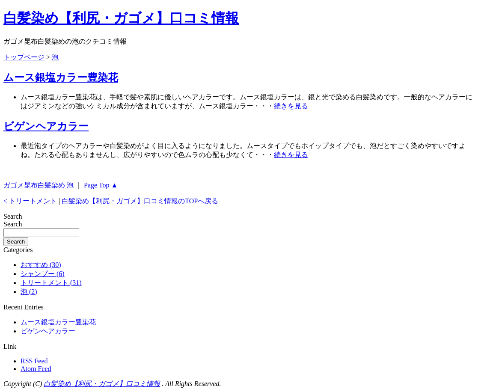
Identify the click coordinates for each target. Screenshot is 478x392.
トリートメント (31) (51, 282)
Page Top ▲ (101, 185)
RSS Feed (34, 361)
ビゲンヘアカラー (46, 126)
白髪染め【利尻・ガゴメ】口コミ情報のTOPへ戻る (140, 201)
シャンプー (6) (43, 273)
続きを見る (291, 106)
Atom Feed (36, 368)
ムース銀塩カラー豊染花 (60, 77)
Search (12, 224)
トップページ (24, 57)
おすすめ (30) (41, 264)
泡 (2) (29, 291)
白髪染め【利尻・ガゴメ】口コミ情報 (121, 18)
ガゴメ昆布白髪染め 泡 (38, 185)
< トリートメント (30, 201)
